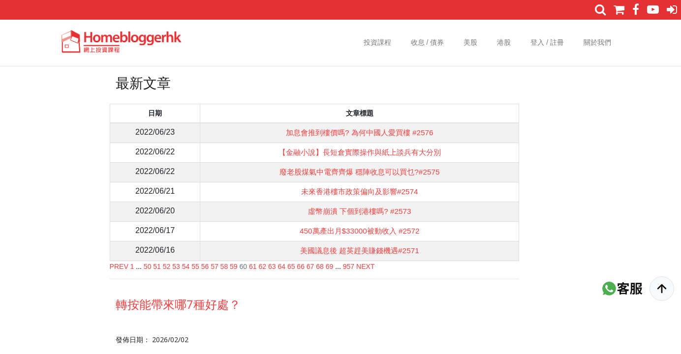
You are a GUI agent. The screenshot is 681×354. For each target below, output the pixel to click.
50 (148, 266)
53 (176, 266)
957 (348, 266)
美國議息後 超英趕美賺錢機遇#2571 (357, 250)
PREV (119, 266)
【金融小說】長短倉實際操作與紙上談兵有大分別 (357, 152)
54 (186, 266)
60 (244, 266)
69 (330, 266)
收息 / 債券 (427, 42)
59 (234, 266)
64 (281, 266)
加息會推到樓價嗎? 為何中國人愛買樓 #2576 (357, 132)
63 (272, 266)
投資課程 (377, 42)
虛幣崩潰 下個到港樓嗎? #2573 (357, 211)
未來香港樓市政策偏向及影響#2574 (357, 191)
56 (205, 266)
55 (195, 266)
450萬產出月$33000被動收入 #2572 (357, 231)
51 (157, 266)
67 (310, 266)
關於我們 (597, 42)
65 (291, 266)
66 (301, 266)
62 (262, 266)
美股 (470, 42)
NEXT (365, 266)
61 (253, 266)
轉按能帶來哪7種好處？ (178, 304)
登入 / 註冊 (547, 42)
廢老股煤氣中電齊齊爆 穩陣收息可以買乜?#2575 (358, 172)
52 (167, 266)
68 (320, 266)
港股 (504, 42)
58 (224, 266)
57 (214, 266)
